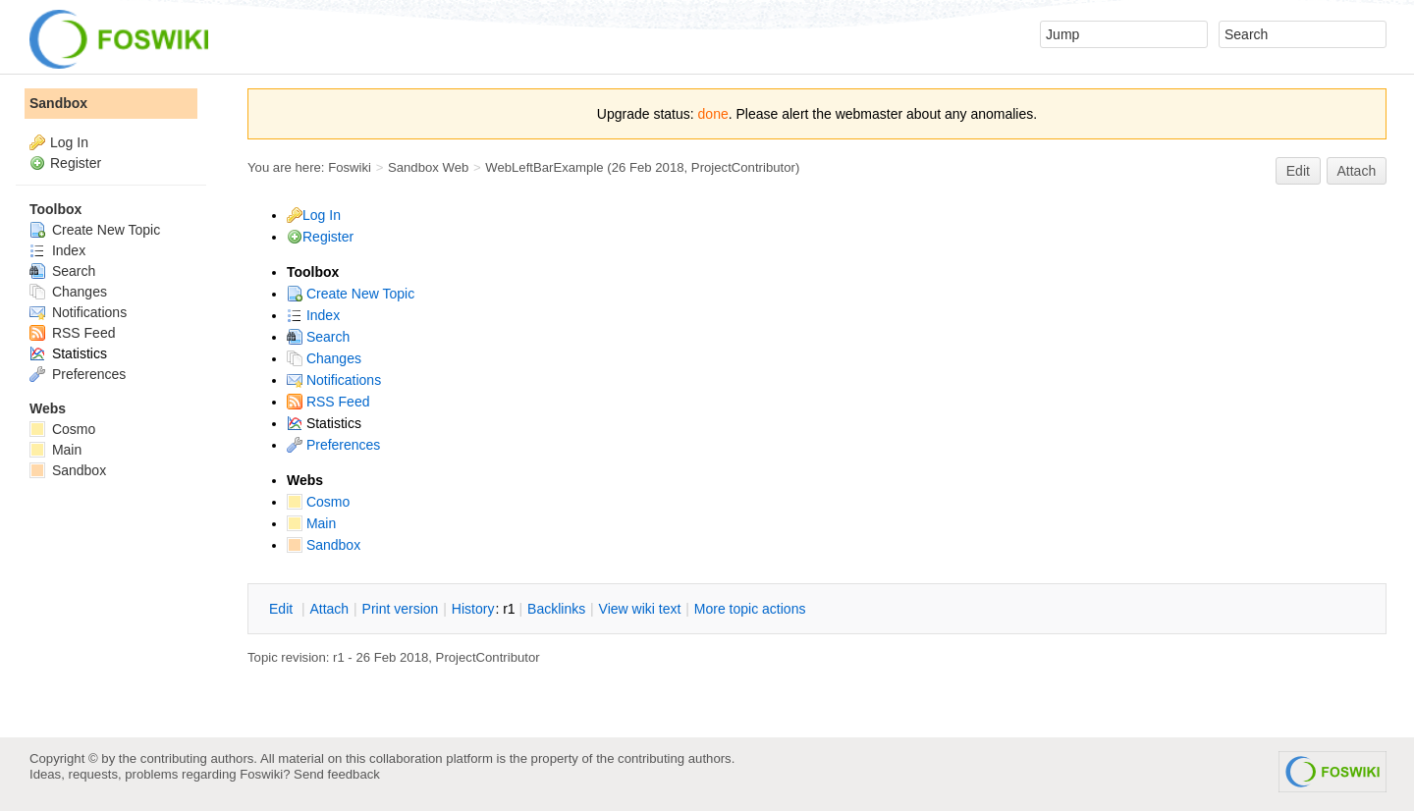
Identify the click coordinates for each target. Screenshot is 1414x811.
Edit (1298, 171)
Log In (321, 215)
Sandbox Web (428, 167)
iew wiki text (640, 609)
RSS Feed (328, 401)
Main (311, 523)
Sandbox (323, 545)
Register (328, 236)
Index (313, 315)
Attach (1357, 171)
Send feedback (337, 774)
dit (283, 609)
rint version (400, 609)
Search (318, 337)
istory (473, 609)
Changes (324, 358)
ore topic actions (750, 609)
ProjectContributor (743, 167)
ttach (329, 609)
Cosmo (318, 502)
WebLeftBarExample (544, 167)
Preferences (333, 445)
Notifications (334, 380)
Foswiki (349, 167)
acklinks (556, 609)
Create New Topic (350, 293)
